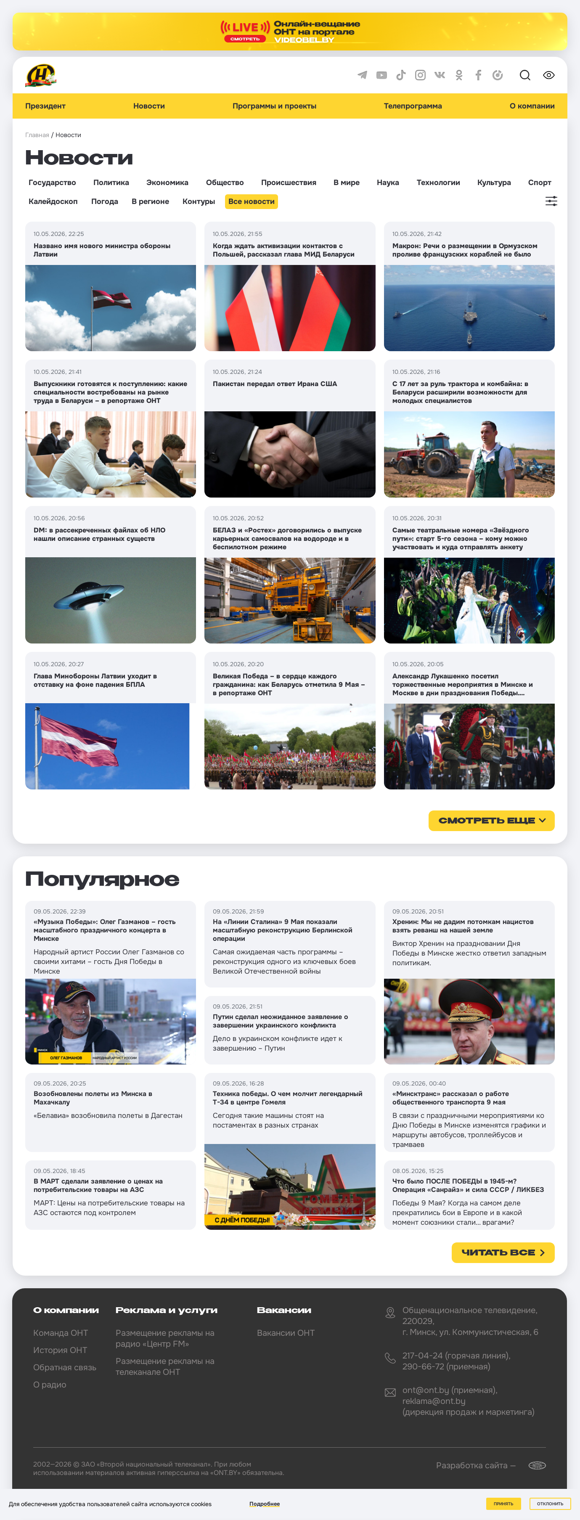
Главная (37, 135)
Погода (104, 201)
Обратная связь (64, 1367)
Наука (388, 182)
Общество (225, 182)
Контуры (199, 201)
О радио (49, 1385)
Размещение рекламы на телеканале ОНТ (165, 1366)
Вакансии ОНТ (286, 1333)
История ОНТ (60, 1350)
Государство (52, 182)
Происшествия (288, 182)
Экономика (167, 182)
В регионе (150, 201)
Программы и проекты (274, 106)
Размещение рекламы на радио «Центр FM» (165, 1338)
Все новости (251, 201)
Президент (45, 106)
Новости (149, 106)
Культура (494, 182)
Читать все (498, 1253)
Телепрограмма (413, 106)
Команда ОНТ (60, 1333)
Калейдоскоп (53, 201)
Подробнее (264, 1503)
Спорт (539, 182)
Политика (111, 182)
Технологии (438, 182)
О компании (532, 106)
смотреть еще (487, 821)
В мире (347, 182)
